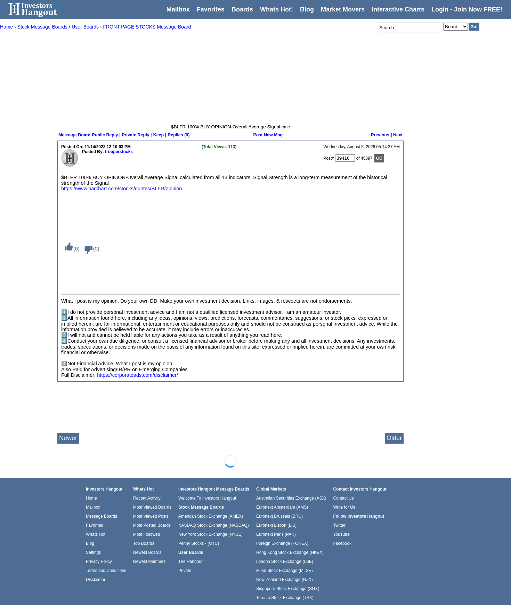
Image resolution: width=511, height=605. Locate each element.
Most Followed (146, 534)
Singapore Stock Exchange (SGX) (287, 588)
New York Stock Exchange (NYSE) (210, 534)
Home (91, 498)
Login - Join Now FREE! (466, 9)
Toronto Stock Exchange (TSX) (285, 597)
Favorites (211, 9)
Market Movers (343, 9)
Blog (90, 543)
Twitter (339, 525)
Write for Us (344, 507)
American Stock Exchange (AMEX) (210, 516)
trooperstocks (119, 151)
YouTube (341, 534)
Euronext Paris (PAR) (276, 534)
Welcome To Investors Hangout (207, 498)
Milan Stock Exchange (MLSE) (284, 570)
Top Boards (143, 543)
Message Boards (101, 516)
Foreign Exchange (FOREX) (282, 543)
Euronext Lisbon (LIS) (276, 525)
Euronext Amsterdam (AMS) (282, 507)
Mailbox (178, 9)
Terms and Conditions (106, 570)
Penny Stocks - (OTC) (198, 543)
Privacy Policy (99, 561)
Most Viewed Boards (152, 507)
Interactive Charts (398, 9)
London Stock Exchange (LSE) (284, 561)
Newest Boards (147, 552)
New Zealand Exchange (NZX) (284, 579)
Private (184, 570)
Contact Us (343, 498)
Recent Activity (147, 498)
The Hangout (190, 561)
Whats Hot (95, 534)
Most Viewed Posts (151, 516)
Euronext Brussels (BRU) (279, 516)
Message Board (74, 135)
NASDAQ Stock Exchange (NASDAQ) (213, 525)
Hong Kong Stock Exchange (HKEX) (290, 552)
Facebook (342, 543)
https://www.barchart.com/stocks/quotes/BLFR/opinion (121, 188)
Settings (93, 552)
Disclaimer (95, 579)
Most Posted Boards (152, 525)
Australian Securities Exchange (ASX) (291, 498)
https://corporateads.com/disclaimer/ (137, 375)
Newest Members (149, 561)
